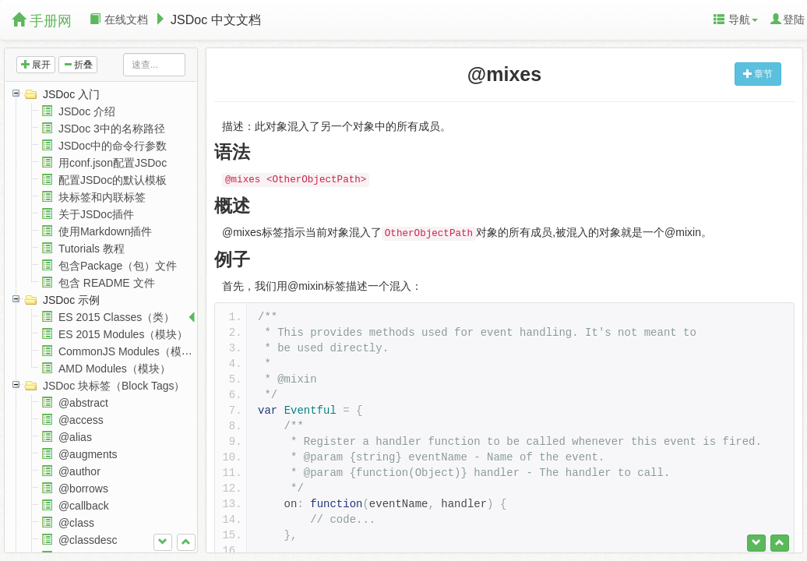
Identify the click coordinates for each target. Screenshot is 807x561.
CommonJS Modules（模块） (130, 351)
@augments (88, 454)
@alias (75, 437)
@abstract (83, 403)
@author (79, 471)
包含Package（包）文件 (117, 265)
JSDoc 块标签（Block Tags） (114, 385)
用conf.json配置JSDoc (112, 163)
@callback (83, 505)
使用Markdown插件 (105, 231)
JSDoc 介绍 (86, 111)
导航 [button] (736, 19)
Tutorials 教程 (91, 248)
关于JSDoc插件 (96, 214)
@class (76, 523)
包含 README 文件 (106, 283)
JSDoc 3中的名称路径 (111, 128)
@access (81, 420)
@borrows (83, 488)
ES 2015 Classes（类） (116, 317)
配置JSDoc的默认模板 (112, 180)
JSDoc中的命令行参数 (112, 145)
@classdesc (88, 540)
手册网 (42, 20)
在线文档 (119, 19)
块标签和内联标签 (102, 197)
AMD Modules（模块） (114, 368)
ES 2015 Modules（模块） (123, 334)
